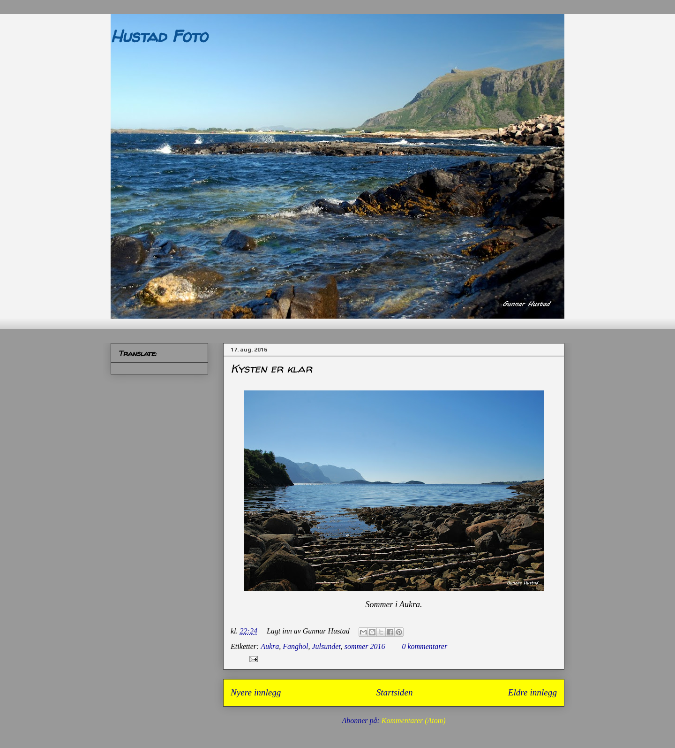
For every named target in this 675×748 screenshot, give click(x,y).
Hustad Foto (159, 35)
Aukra (270, 646)
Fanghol (295, 646)
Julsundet (326, 646)
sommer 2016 (365, 646)
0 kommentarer (424, 646)
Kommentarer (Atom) (414, 721)
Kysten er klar (271, 368)
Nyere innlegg (256, 692)
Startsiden (394, 692)
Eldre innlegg (532, 692)
